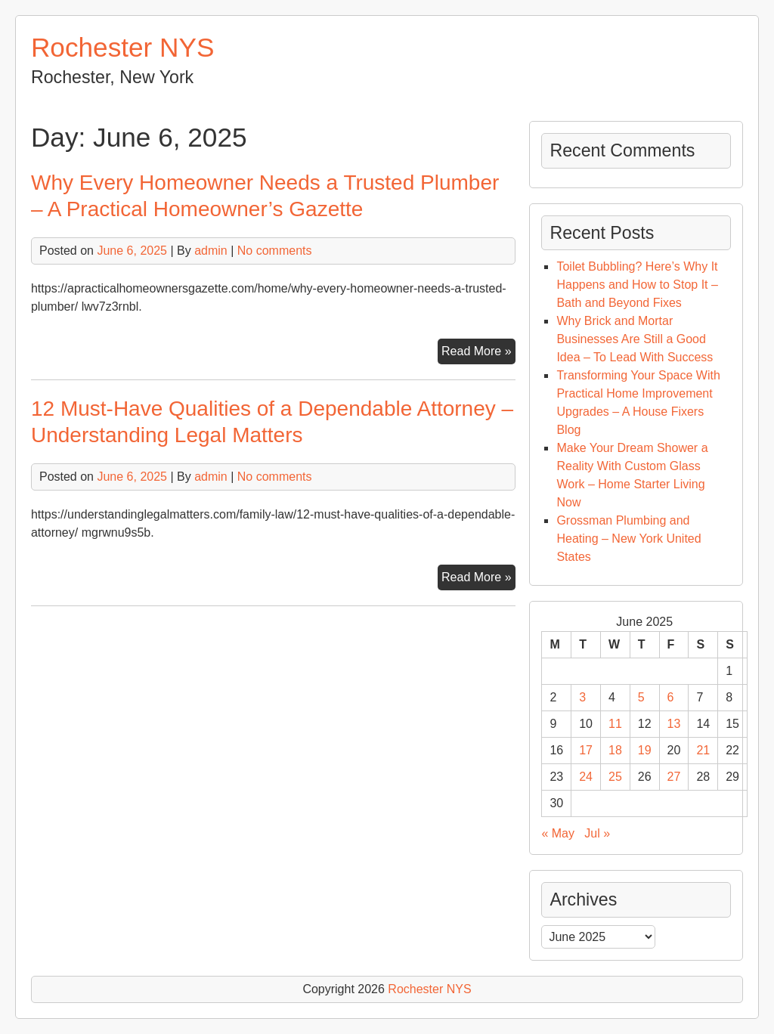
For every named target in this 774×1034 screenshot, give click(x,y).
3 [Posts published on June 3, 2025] (582, 697)
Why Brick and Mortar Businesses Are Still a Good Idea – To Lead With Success (634, 339)
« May (557, 833)
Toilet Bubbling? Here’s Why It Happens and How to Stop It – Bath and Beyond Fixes (636, 284)
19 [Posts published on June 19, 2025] (645, 750)
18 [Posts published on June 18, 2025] (615, 750)
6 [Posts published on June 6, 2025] (670, 697)
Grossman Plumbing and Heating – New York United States (628, 538)
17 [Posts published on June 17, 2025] (586, 750)
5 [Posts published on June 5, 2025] (641, 697)
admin (211, 250)
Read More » (478, 353)
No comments (274, 250)
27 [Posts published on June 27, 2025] (674, 776)
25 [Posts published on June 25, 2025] (615, 776)
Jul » (597, 833)
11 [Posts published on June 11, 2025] (615, 723)
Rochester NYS (123, 47)
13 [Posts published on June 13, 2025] (674, 723)
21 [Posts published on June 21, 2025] (703, 750)
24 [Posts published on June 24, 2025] (586, 776)
